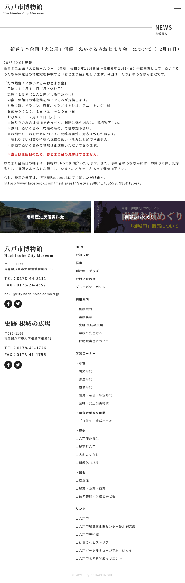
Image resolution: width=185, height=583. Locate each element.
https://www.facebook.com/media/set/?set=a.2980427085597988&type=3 (73, 183)
